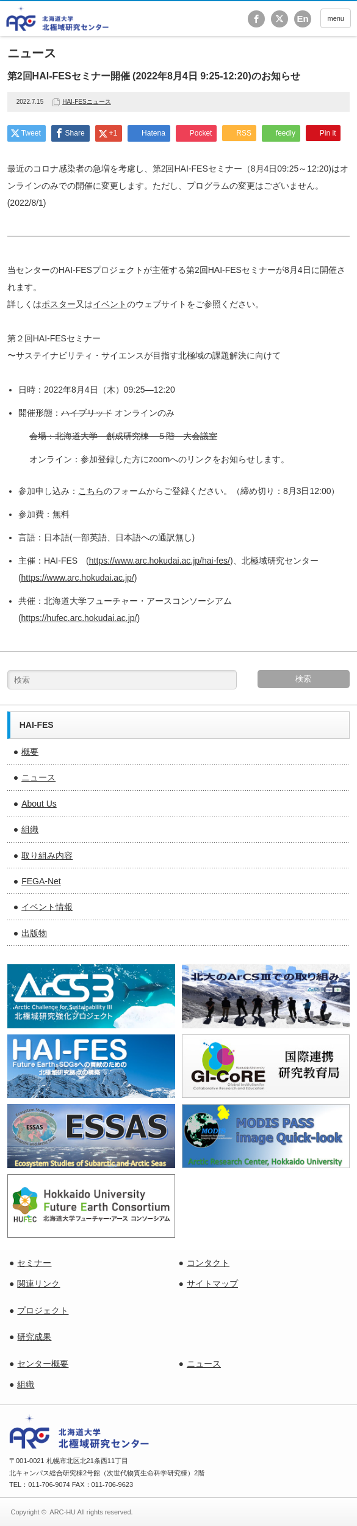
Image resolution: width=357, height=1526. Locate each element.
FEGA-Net (41, 881)
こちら (91, 491)
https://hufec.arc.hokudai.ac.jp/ (79, 618)
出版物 (34, 933)
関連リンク (38, 1283)
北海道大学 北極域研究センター (57, 18)
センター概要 (42, 1363)
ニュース (38, 777)
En (302, 18)
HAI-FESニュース (86, 101)
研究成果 (34, 1337)
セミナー (34, 1263)
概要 (29, 752)
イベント (110, 304)
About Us (39, 803)
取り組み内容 (47, 855)
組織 (29, 829)
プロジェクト (42, 1310)
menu (335, 18)
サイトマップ (212, 1283)
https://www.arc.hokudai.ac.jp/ (77, 578)
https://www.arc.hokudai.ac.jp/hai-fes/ (159, 560)
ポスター (58, 304)
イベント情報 (47, 907)
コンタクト (208, 1263)
